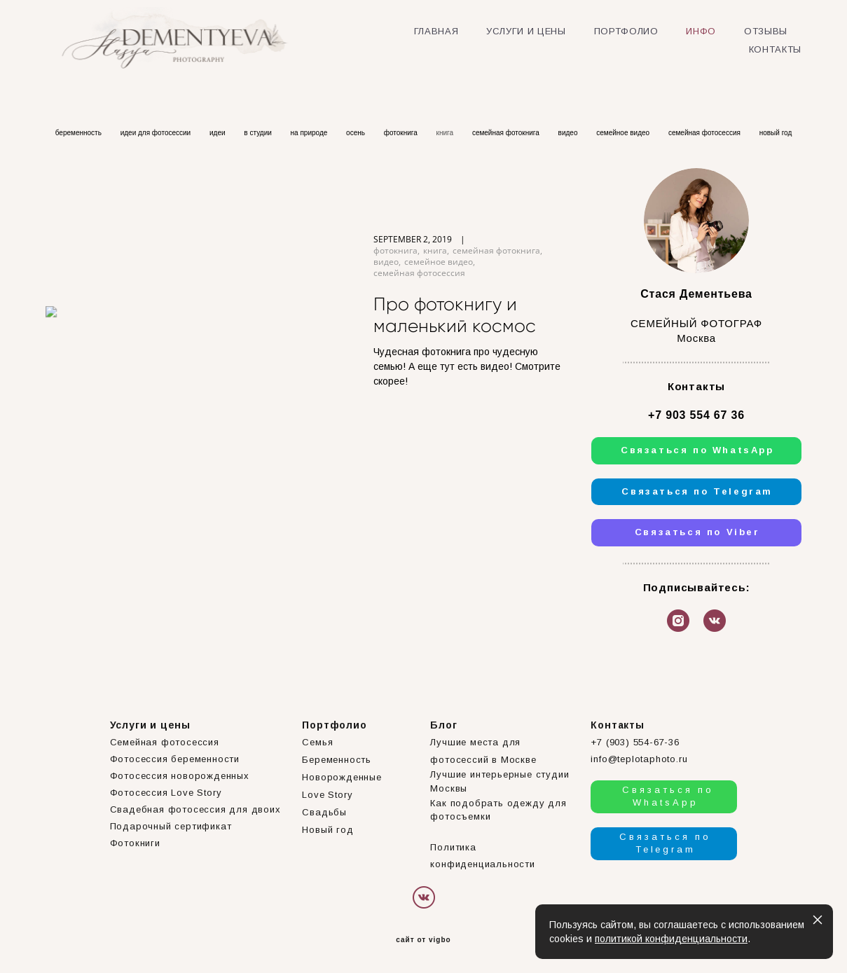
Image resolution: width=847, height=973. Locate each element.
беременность (79, 133)
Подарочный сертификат (171, 826)
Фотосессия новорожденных (179, 776)
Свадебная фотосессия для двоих (195, 809)
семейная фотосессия (705, 133)
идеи (218, 133)
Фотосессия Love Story (166, 792)
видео (569, 133)
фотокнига (402, 133)
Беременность (336, 759)
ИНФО (701, 31)
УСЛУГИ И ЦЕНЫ (525, 31)
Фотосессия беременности (175, 759)
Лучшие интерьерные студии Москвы (499, 781)
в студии (258, 133)
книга (445, 133)
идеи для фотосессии (156, 133)
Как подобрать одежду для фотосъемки (498, 810)
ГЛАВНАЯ (436, 31)
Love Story (327, 794)
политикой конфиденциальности (671, 938)
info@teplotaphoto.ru (639, 759)
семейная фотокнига (507, 133)
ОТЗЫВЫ (765, 31)
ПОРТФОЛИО (626, 31)
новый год (775, 133)
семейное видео (624, 133)
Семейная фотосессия (164, 742)
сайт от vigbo (423, 940)
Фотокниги (135, 843)
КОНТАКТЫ (775, 49)
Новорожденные (341, 777)
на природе (310, 133)
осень (356, 133)
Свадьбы (324, 812)
